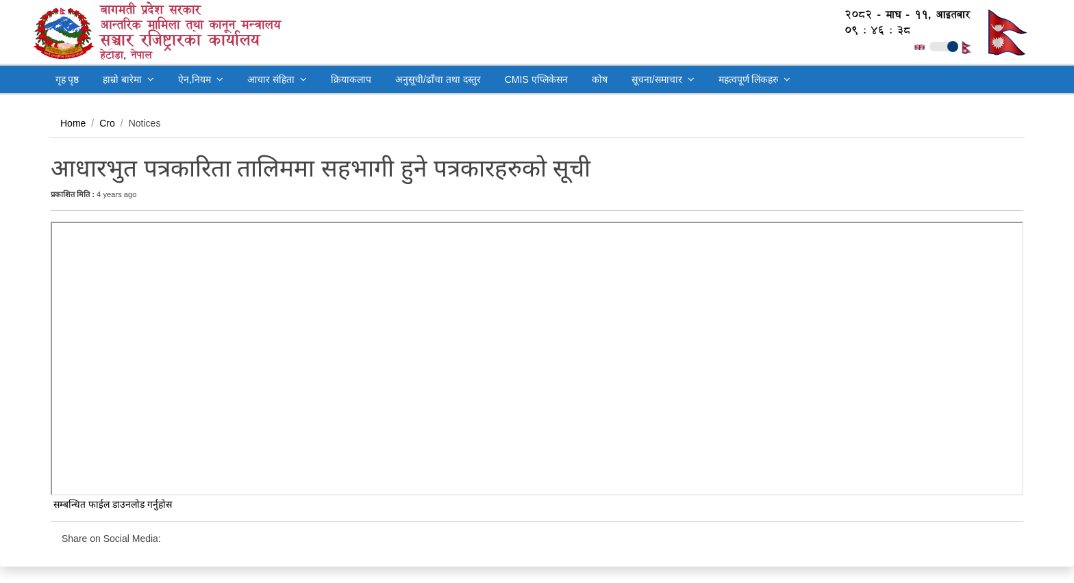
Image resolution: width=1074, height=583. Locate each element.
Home (73, 123)
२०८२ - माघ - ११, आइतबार (900, 15)
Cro (107, 123)
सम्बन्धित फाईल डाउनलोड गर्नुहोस (111, 504)
